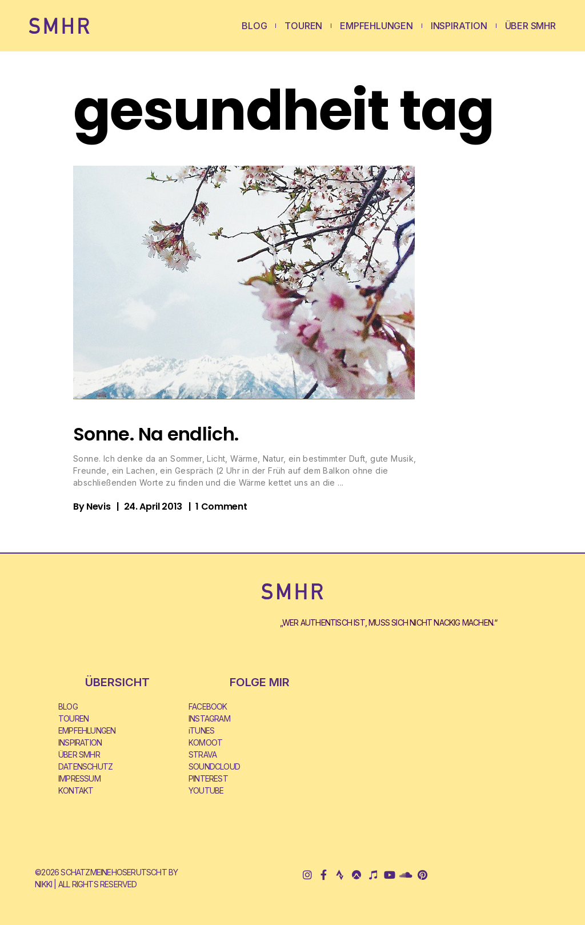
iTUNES (201, 730)
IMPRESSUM (79, 778)
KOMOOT (205, 742)
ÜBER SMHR (530, 25)
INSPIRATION (459, 25)
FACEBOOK (208, 706)
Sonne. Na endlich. (155, 434)
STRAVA (203, 754)
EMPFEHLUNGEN (376, 25)
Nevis (98, 506)
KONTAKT (75, 790)
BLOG (254, 25)
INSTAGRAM (209, 718)
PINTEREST (208, 778)
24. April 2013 (153, 506)
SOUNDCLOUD (214, 766)
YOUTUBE (206, 790)
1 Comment (221, 506)
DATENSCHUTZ (85, 766)
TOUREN (303, 25)
